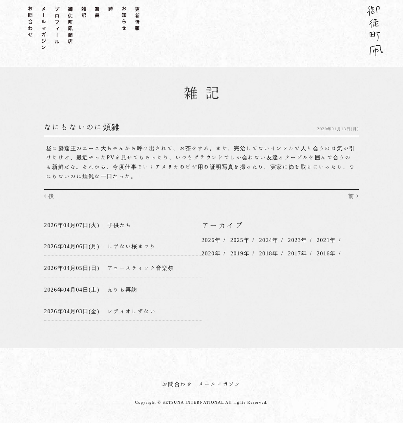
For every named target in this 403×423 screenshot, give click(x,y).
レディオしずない (131, 311)
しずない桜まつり (131, 246)
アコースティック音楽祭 (140, 268)
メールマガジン (219, 384)
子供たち (119, 225)
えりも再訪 (122, 289)
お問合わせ (177, 384)
